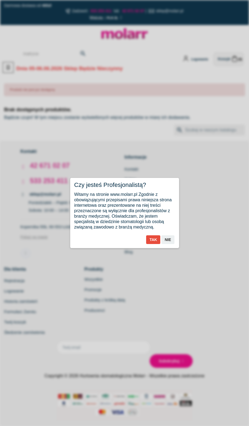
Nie (168, 239)
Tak (153, 239)
